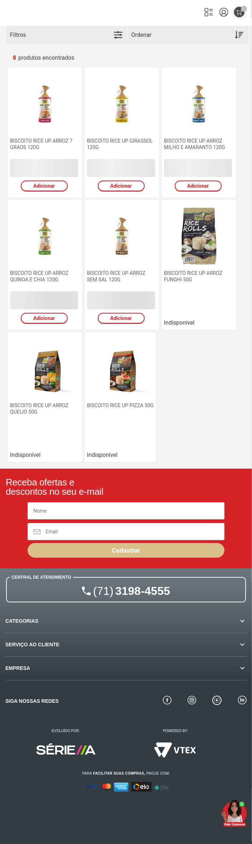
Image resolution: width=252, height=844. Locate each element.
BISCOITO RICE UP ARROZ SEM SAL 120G (116, 276)
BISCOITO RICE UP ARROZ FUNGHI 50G (193, 276)
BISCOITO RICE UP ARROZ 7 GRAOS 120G (41, 144)
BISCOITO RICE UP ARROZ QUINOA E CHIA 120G (39, 276)
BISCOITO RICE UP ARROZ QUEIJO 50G (39, 409)
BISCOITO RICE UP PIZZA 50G (120, 405)
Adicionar (44, 186)
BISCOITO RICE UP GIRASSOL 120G (120, 144)
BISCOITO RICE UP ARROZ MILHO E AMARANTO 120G (194, 144)
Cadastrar (126, 550)
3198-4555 (131, 591)
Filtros (18, 34)
